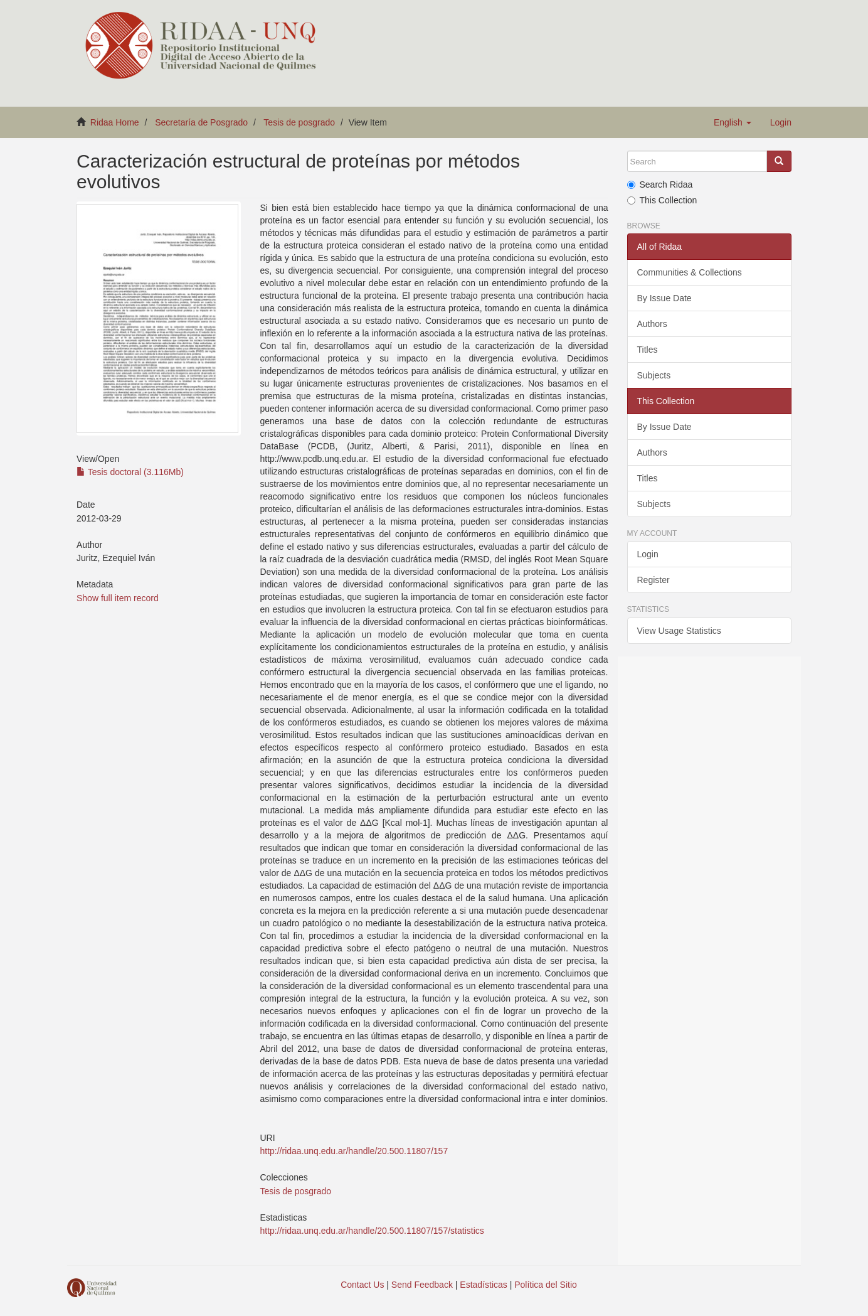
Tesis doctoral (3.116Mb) (130, 472)
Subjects (654, 375)
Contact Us (362, 1285)
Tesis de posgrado (299, 122)
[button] (732, 122)
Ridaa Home (114, 122)
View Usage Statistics (679, 631)
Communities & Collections (689, 272)
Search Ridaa (660, 184)
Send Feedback (422, 1285)
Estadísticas (483, 1285)
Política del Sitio (545, 1285)
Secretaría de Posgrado (201, 122)
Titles (647, 350)
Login (648, 554)
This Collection (662, 200)
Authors (652, 324)
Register (653, 580)
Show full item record (118, 598)
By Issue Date (664, 298)
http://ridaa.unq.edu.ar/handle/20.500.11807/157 (354, 1151)
